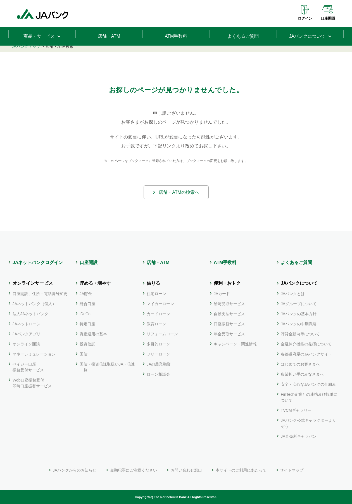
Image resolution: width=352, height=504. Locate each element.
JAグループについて (299, 304)
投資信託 (87, 344)
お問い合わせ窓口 (186, 470)
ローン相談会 (158, 374)
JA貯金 (86, 293)
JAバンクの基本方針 (299, 314)
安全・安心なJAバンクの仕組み (308, 384)
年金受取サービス (229, 334)
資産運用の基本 (93, 334)
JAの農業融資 (159, 364)
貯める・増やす (95, 283)
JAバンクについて (299, 283)
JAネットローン (27, 324)
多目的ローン (158, 344)
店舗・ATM (158, 262)
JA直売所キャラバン (299, 436)
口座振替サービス (229, 324)
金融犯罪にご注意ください (133, 470)
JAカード (222, 293)
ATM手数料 (225, 262)
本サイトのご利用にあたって (241, 470)
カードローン (158, 314)
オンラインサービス (33, 283)
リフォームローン (162, 334)
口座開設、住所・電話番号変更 (40, 293)
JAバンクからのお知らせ (74, 470)
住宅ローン (156, 293)
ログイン (305, 18)
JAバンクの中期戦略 (299, 324)
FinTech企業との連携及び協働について (309, 397)
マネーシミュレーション (34, 354)
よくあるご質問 (296, 262)
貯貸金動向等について (300, 334)
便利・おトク (227, 283)
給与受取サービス (229, 304)
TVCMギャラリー (296, 410)
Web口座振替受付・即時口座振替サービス (32, 383)
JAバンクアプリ (27, 334)
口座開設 (328, 18)
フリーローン (158, 354)
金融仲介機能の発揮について (306, 344)
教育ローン (156, 324)
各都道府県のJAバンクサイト (306, 354)
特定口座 (87, 324)
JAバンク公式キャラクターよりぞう (308, 423)
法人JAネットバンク (30, 314)
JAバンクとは (293, 293)
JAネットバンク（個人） (34, 304)
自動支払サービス (229, 314)
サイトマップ (291, 470)
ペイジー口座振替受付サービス (28, 367)
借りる (153, 283)
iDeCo (85, 314)
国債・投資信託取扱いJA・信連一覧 (107, 367)
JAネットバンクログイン (38, 262)
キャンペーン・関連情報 (235, 344)
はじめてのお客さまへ (300, 364)
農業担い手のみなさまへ (302, 374)
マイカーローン (160, 304)
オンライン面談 (26, 344)
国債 (83, 354)
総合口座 (87, 304)
